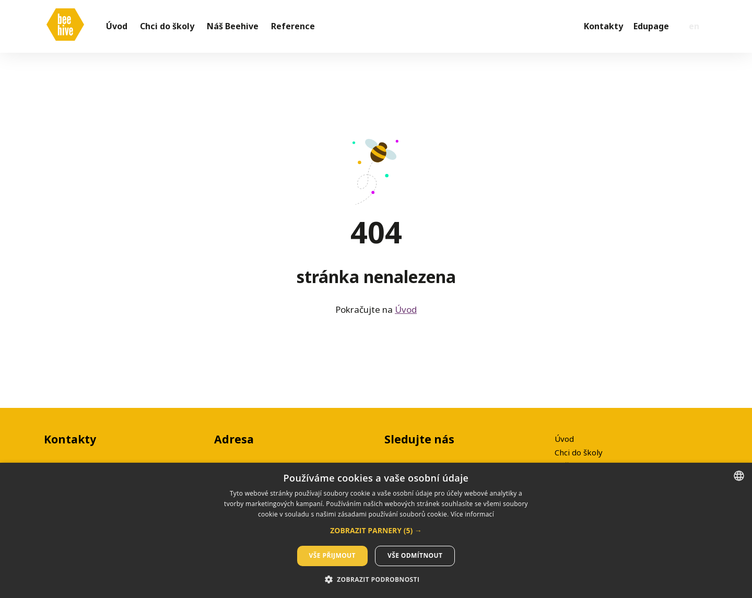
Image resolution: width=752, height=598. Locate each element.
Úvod (406, 314)
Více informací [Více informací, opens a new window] (472, 514)
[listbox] (739, 476)
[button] (376, 530)
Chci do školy (579, 452)
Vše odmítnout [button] (414, 555)
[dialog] (376, 530)
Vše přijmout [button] (332, 555)
